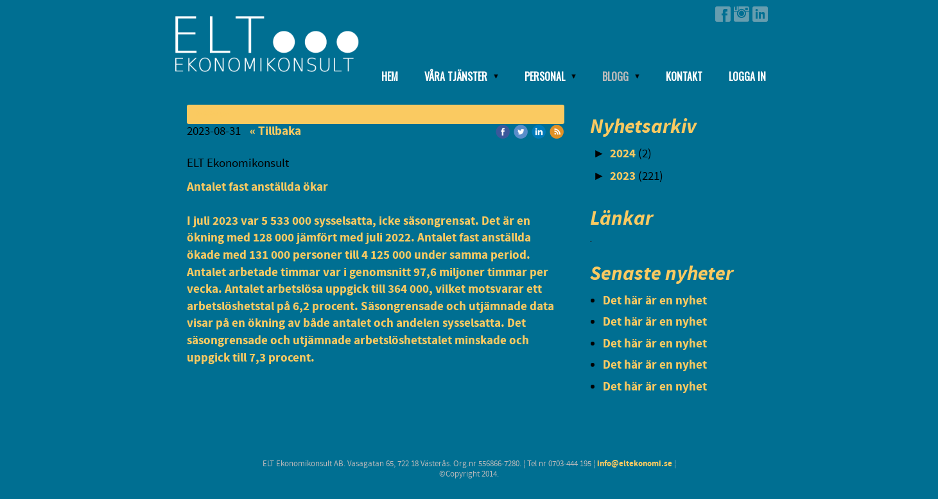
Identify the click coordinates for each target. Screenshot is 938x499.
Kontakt (684, 76)
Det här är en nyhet (655, 301)
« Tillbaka (275, 131)
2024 (623, 153)
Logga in (747, 76)
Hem (389, 76)
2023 (623, 176)
